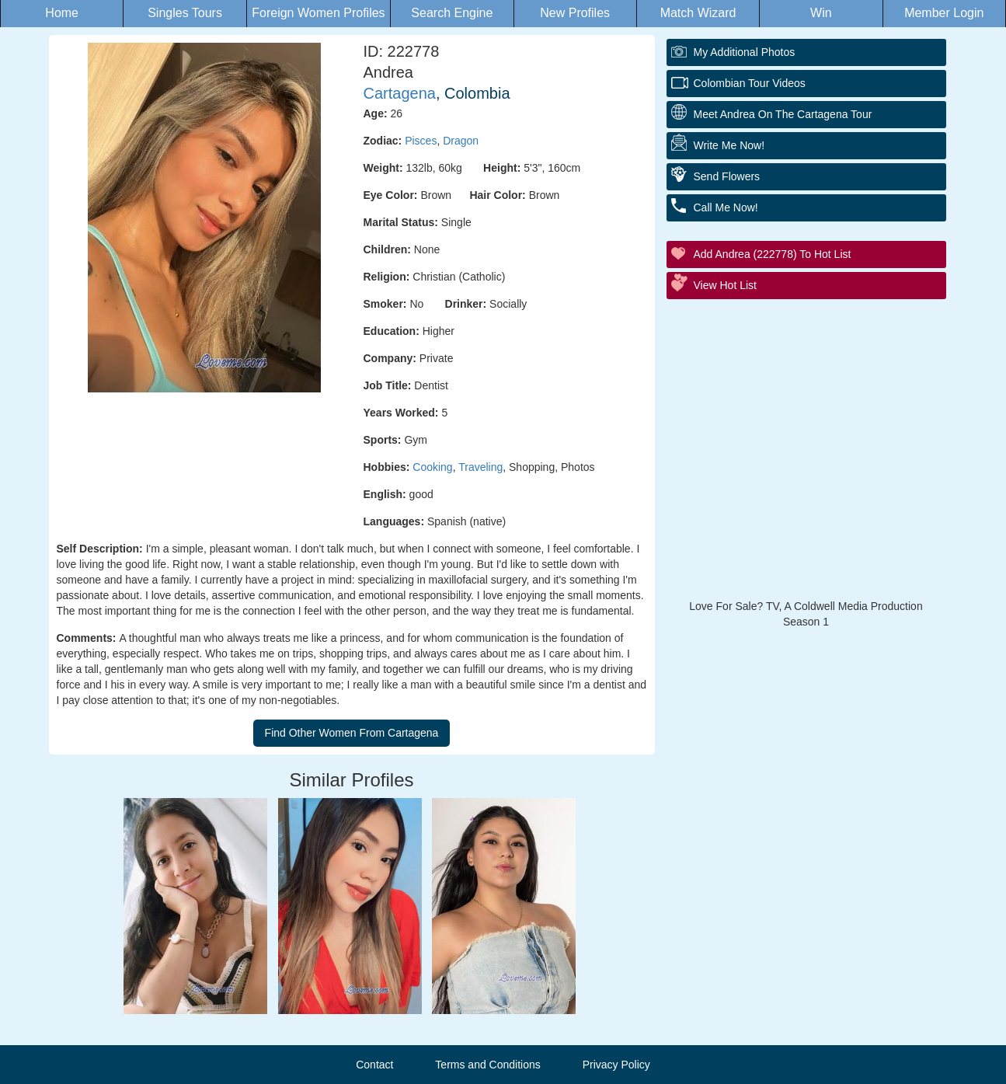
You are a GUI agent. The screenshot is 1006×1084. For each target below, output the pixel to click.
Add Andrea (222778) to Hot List (772, 254)
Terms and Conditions (487, 1064)
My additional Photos (744, 52)
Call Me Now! (726, 207)
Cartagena (400, 93)
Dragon (461, 140)
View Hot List (725, 285)
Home (61, 12)
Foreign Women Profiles (318, 12)
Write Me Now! (729, 145)
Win (821, 12)
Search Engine (452, 12)
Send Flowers (727, 176)
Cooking (432, 467)
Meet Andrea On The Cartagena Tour (783, 114)
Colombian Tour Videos (750, 83)
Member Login (943, 12)
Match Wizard (698, 12)
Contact (374, 1064)
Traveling (480, 467)
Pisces (421, 140)
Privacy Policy (616, 1064)
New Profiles (575, 12)
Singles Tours (185, 12)
